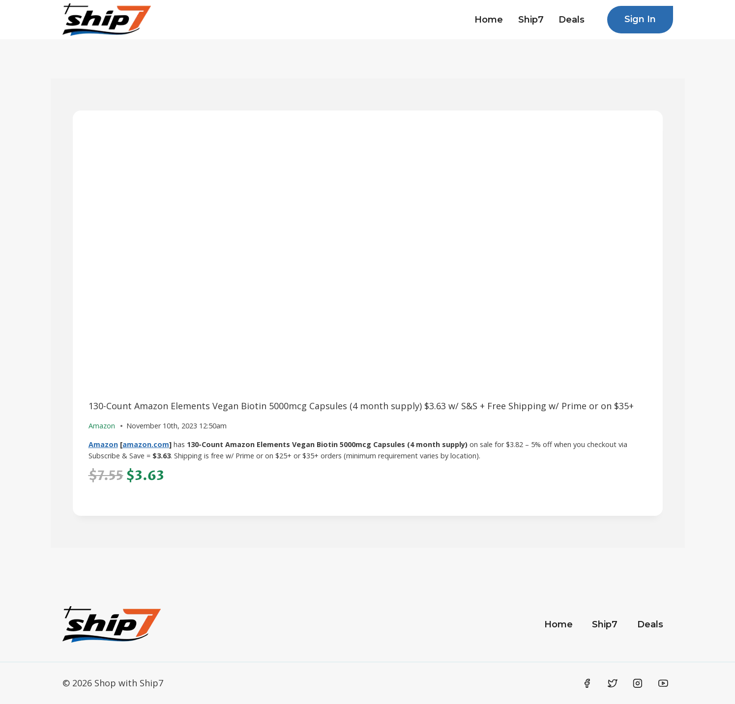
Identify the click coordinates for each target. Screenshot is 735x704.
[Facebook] (587, 683)
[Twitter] (612, 683)
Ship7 (531, 19)
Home (488, 19)
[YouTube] (663, 683)
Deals (572, 19)
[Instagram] (637, 683)
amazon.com (145, 444)
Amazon (103, 444)
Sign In (640, 19)
